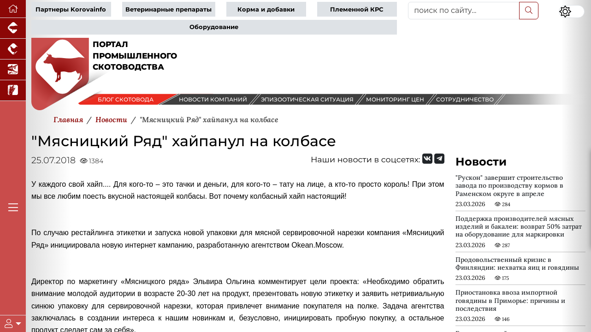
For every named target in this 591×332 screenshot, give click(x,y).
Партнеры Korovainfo (70, 9)
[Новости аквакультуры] (13, 69)
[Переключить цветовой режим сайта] (572, 11)
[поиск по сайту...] (464, 10)
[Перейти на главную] (13, 9)
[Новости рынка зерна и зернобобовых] (13, 90)
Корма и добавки (266, 9)
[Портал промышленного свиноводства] (13, 28)
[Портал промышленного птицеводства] (13, 49)
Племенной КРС (356, 9)
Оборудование (213, 27)
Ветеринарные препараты (168, 9)
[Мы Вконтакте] (427, 159)
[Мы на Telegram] (439, 159)
